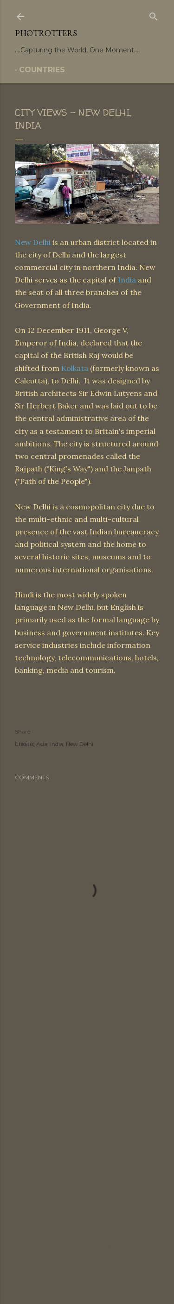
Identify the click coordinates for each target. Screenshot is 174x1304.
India (127, 279)
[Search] (153, 15)
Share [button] (22, 731)
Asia (41, 743)
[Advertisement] (87, 1106)
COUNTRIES (42, 69)
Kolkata (74, 368)
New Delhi (33, 242)
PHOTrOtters (46, 33)
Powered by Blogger (87, 1244)
